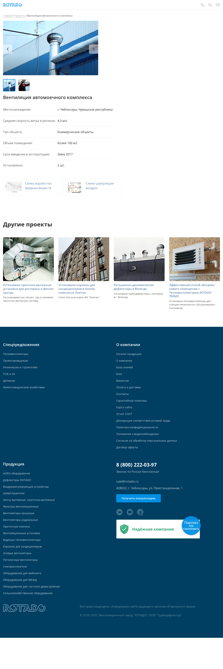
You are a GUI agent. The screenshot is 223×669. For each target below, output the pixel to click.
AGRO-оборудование (17, 490)
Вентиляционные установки (23, 557)
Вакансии (123, 389)
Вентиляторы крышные (19, 534)
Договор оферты (127, 463)
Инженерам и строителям (21, 374)
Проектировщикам (16, 366)
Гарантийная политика (132, 411)
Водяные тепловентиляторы (23, 564)
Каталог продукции (129, 359)
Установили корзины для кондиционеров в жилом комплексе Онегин (78, 293)
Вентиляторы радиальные (21, 542)
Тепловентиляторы (16, 359)
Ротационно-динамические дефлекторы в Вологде (135, 291)
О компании (125, 366)
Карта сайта (124, 418)
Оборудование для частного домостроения (33, 616)
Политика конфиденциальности (139, 441)
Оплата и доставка (129, 396)
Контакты (123, 403)
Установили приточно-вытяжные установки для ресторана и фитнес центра (24, 293)
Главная (8, 15)
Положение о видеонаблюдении (139, 448)
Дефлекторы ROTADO (18, 497)
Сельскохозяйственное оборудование (29, 623)
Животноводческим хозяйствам (25, 396)
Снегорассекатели (15, 594)
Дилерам (9, 389)
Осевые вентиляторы (18, 579)
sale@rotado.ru (127, 498)
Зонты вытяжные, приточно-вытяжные (30, 519)
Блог (119, 381)
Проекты (20, 15)
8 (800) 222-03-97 (136, 481)
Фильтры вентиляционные (22, 527)
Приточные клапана (17, 549)
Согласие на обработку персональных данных (148, 455)
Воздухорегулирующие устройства (27, 505)
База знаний (125, 374)
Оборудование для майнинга (23, 601)
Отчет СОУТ (124, 426)
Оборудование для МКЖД (21, 608)
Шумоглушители (14, 512)
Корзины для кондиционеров (24, 571)
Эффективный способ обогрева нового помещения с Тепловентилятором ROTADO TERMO (193, 295)
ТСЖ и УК (9, 381)
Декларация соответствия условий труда (144, 433)
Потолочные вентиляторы (21, 586)
